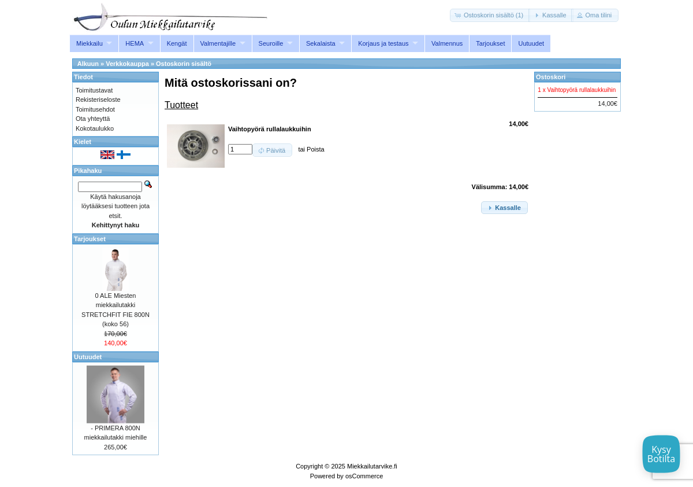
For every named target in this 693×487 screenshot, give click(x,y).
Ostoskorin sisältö (183, 63)
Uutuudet (531, 43)
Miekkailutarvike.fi (372, 466)
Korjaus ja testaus (383, 43)
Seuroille (271, 43)
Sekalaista (321, 43)
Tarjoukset (490, 43)
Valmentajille (218, 43)
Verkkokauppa (127, 63)
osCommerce (364, 476)
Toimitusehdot (95, 109)
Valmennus (447, 43)
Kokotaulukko (95, 128)
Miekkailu (89, 43)
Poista (316, 149)
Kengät (177, 43)
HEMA (134, 43)
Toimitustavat (94, 90)
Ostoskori (550, 76)
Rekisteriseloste (98, 99)
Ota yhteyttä (93, 118)
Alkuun (88, 63)
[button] (490, 15)
